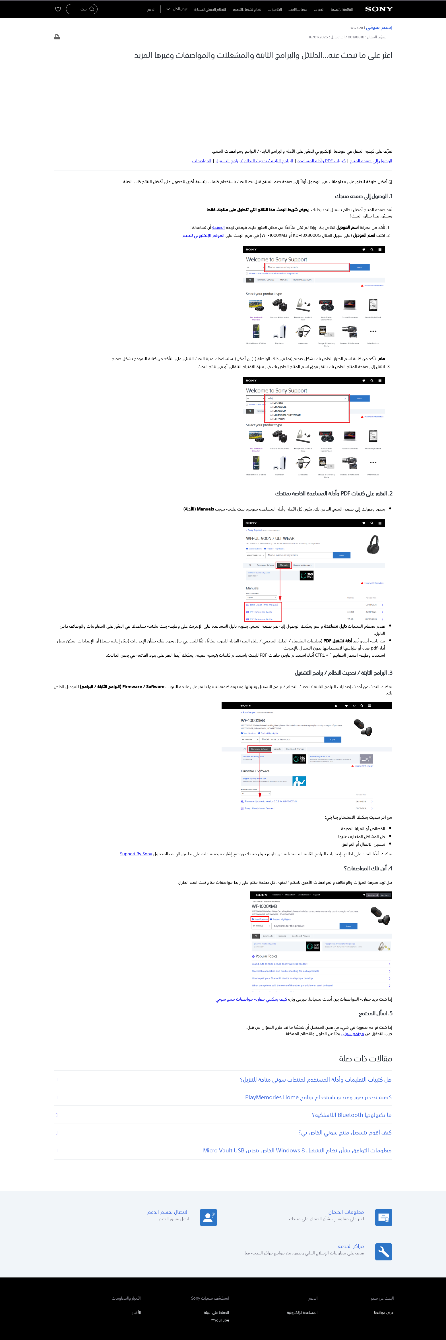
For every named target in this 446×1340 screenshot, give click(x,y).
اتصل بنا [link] (58, 1267)
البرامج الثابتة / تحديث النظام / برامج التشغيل (254, 80)
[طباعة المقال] (57, 37)
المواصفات (201, 80)
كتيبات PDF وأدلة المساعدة (322, 80)
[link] (380, 1283)
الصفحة (218, 147)
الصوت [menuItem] (319, 9)
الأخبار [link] (136, 1232)
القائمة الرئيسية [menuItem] (342, 9)
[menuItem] (151, 9)
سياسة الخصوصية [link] (357, 1309)
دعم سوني (379, 27)
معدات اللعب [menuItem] (297, 9)
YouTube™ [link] (220, 1240)
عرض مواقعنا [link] (384, 1232)
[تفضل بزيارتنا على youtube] (95, 1282)
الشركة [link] (75, 1267)
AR (361, 1282)
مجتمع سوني (352, 953)
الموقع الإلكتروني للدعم (203, 155)
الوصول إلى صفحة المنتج (371, 80)
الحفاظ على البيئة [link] (216, 1232)
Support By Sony (136, 773)
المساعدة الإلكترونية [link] (302, 1232)
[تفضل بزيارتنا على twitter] (70, 1282)
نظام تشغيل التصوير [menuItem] (247, 9)
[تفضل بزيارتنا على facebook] (82, 1282)
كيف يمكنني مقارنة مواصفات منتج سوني (251, 918)
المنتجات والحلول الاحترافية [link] (105, 1267)
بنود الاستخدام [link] (384, 1309)
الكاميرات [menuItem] (275, 9)
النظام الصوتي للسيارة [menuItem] (210, 9)
